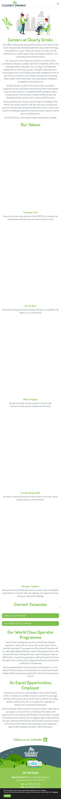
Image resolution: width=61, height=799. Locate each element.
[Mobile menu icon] (58, 4)
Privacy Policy (30, 794)
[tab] (30, 615)
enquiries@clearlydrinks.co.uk (33, 790)
